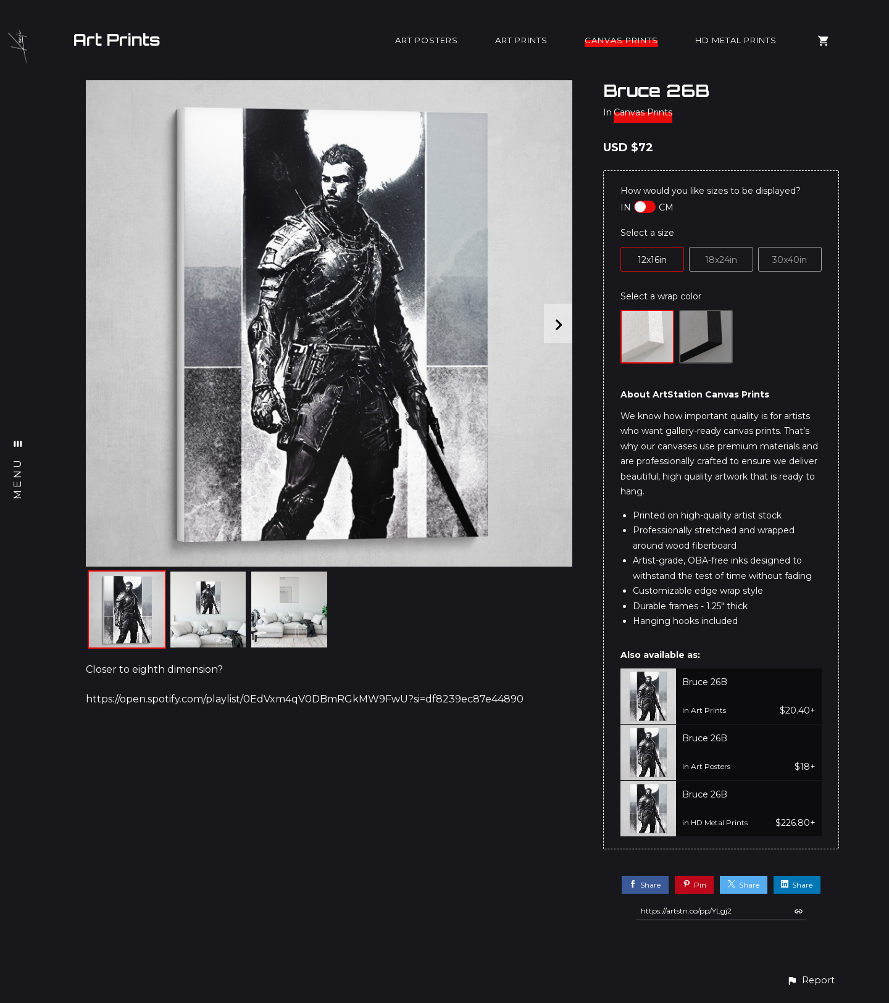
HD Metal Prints (736, 40)
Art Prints (117, 39)
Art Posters (426, 40)
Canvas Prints (621, 40)
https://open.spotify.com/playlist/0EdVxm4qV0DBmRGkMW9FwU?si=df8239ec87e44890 (305, 699)
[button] (811, 980)
